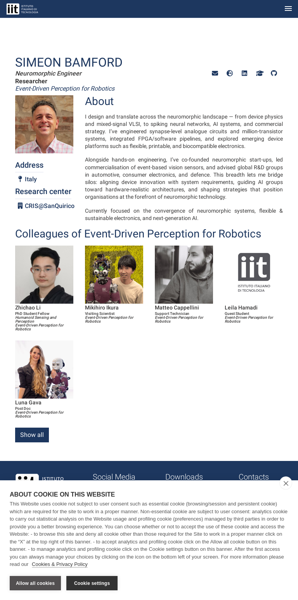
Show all (32, 434)
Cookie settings (92, 583)
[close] (285, 483)
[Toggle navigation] (288, 9)
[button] (215, 73)
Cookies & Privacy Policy (60, 564)
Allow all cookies (35, 583)
